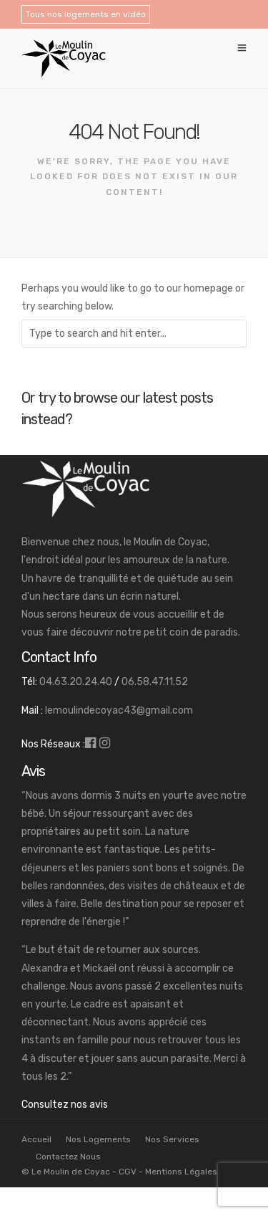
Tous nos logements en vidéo (86, 14)
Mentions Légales (181, 1172)
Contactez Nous (68, 1157)
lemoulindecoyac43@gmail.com (119, 710)
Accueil (36, 1139)
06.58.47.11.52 (154, 682)
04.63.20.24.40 (75, 682)
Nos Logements (98, 1139)
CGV (128, 1172)
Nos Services (172, 1139)
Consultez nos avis (64, 1104)
